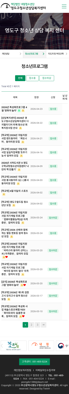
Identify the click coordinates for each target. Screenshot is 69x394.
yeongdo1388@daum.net (34, 382)
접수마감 (46, 78)
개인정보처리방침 (22, 370)
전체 (20, 78)
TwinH (46, 388)
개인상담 (5, 53)
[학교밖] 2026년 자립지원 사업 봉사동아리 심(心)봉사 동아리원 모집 (15, 180)
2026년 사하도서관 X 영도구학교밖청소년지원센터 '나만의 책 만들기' (15, 166)
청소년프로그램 (31, 53)
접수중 (32, 78)
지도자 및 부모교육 (55, 53)
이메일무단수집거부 (45, 370)
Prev (2, 346)
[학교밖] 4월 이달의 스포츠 (14, 191)
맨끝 (43, 325)
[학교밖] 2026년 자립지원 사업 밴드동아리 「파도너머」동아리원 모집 (14, 138)
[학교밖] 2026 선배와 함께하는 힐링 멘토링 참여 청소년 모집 (14, 233)
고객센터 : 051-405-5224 (34, 361)
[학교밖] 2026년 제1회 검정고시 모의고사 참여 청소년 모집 (15, 295)
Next (67, 346)
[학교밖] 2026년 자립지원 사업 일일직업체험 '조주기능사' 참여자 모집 (14, 152)
